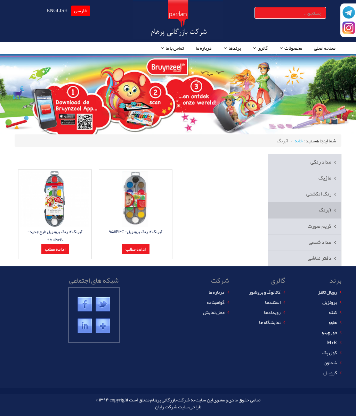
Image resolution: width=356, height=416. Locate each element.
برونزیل (329, 302)
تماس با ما (174, 48)
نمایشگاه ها (270, 322)
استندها (273, 302)
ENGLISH (57, 10)
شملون (330, 362)
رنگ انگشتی (318, 194)
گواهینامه (216, 302)
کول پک (329, 352)
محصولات (293, 48)
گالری (263, 48)
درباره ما (204, 48)
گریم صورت (319, 226)
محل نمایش (214, 312)
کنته (333, 312)
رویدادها (272, 312)
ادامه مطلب (55, 249)
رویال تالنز (327, 292)
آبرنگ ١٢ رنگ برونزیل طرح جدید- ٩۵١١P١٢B (54, 235)
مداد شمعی (320, 242)
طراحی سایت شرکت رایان (178, 406)
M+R (332, 342)
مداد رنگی (320, 162)
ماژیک (324, 178)
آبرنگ (325, 210)
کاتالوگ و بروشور (265, 292)
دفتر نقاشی (319, 258)
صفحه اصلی (324, 48)
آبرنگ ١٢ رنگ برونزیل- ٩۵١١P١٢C (136, 231)
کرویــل (330, 372)
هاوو (333, 322)
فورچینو (329, 332)
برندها (234, 48)
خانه (298, 140)
